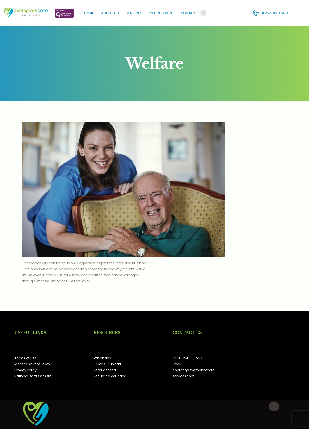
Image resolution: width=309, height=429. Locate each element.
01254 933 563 (190, 358)
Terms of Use (25, 358)
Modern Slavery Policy (32, 364)
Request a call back (110, 376)
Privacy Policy (25, 370)
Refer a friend (105, 370)
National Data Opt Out (32, 376)
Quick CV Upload (107, 364)
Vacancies (102, 358)
